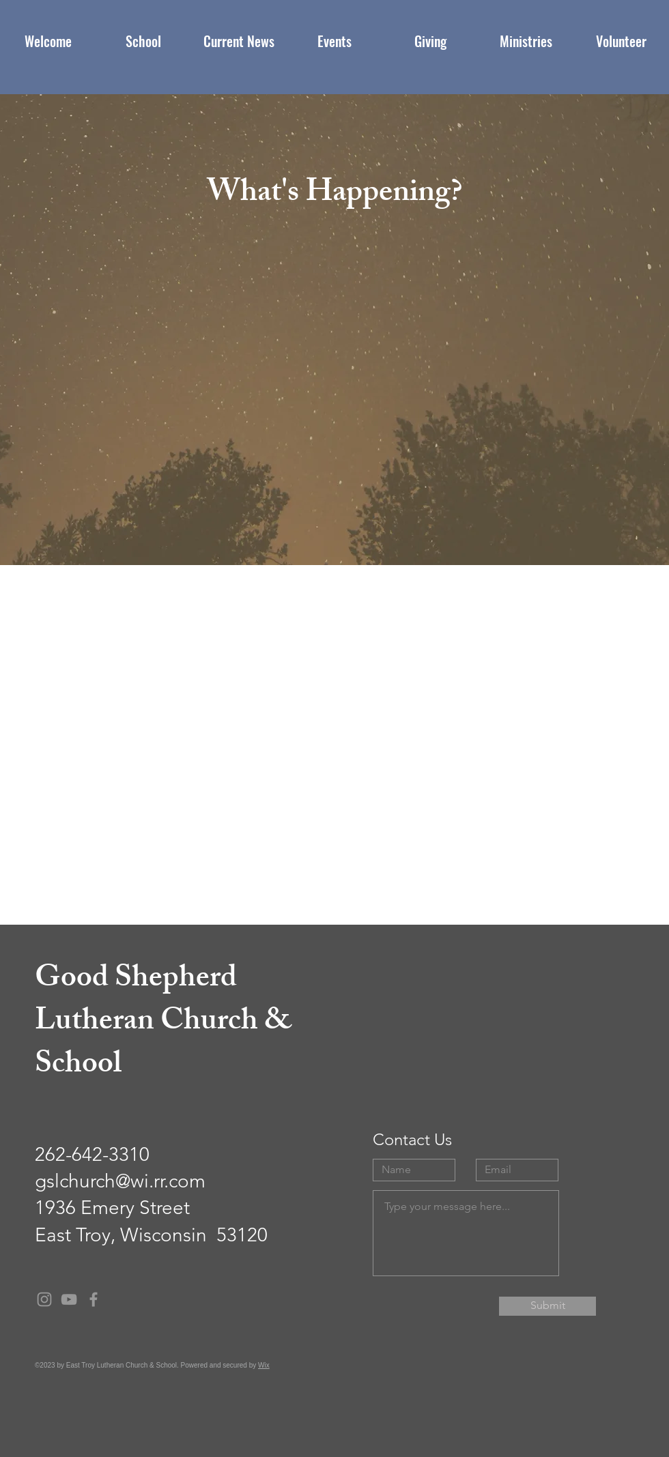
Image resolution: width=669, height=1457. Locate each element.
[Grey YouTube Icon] (69, 1299)
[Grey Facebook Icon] (93, 1299)
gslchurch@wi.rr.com (120, 1181)
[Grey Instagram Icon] (44, 1299)
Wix (264, 1365)
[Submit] (547, 1306)
